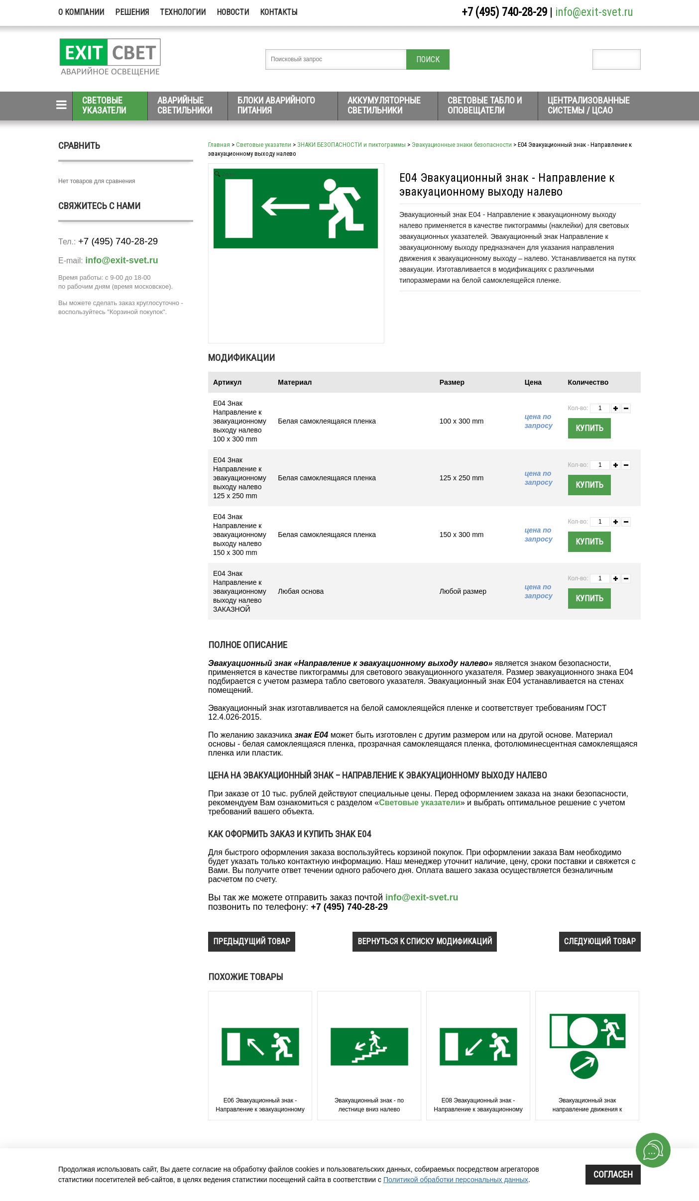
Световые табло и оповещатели (485, 105)
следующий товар (600, 941)
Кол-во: (578, 408)
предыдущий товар (251, 941)
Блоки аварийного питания (276, 105)
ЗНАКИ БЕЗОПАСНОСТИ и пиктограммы (351, 144)
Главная (219, 144)
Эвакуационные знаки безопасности (462, 144)
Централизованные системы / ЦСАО (589, 105)
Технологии (183, 12)
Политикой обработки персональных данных (455, 1180)
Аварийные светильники (184, 105)
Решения (132, 12)
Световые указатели (104, 105)
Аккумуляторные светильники (384, 105)
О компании (81, 12)
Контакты (278, 12)
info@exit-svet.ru (594, 12)
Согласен (613, 1174)
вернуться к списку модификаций (424, 941)
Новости (233, 12)
